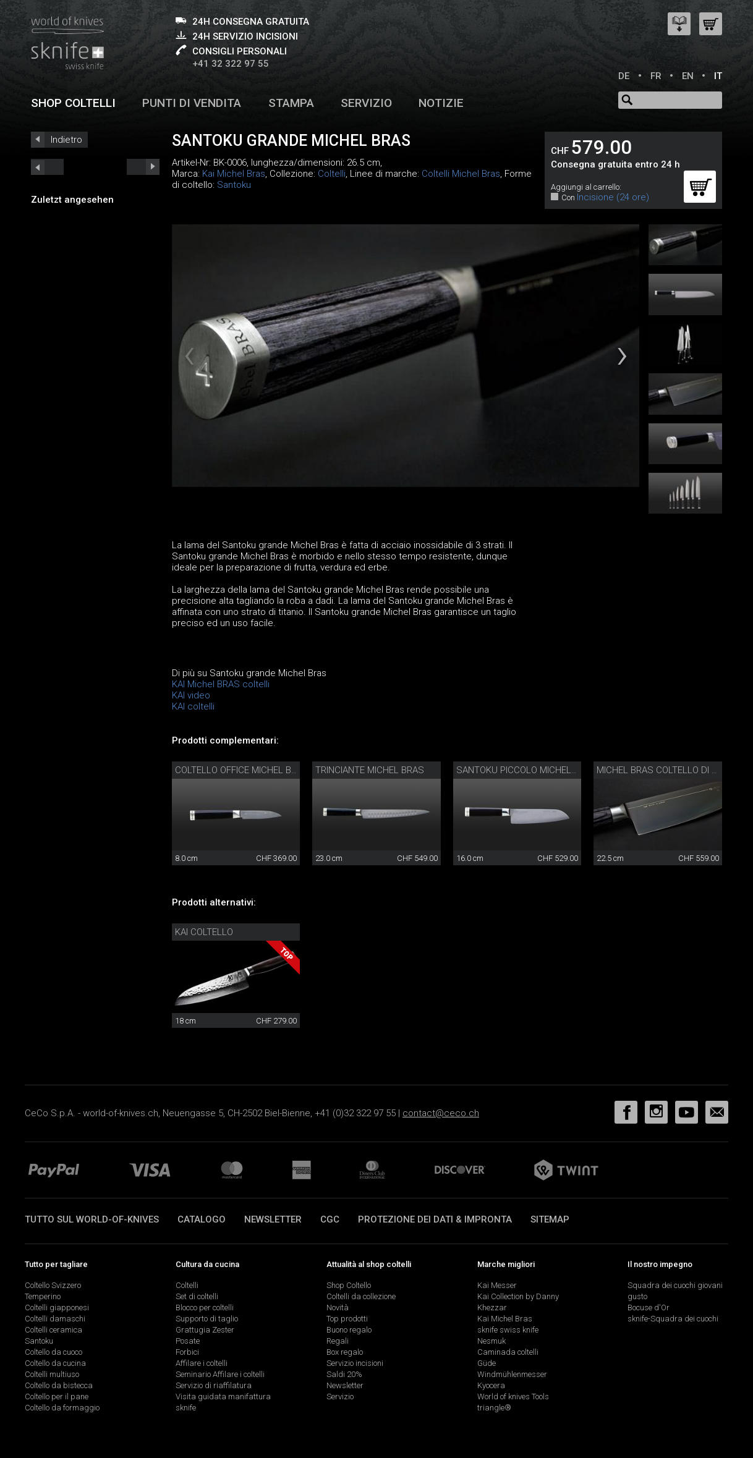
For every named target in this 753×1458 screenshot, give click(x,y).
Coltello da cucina (55, 1363)
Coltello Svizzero (53, 1285)
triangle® (494, 1407)
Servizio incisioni (354, 1363)
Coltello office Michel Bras (241, 770)
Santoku (234, 184)
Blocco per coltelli (205, 1307)
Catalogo (201, 1219)
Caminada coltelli (507, 1352)
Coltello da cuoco (53, 1352)
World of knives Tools (513, 1396)
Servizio (366, 103)
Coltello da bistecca (59, 1385)
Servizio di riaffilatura (214, 1385)
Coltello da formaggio (62, 1407)
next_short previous (47, 167)
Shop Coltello (348, 1285)
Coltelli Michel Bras (461, 173)
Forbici (187, 1352)
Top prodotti (347, 1318)
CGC (329, 1219)
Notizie (441, 103)
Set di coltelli (197, 1296)
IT (718, 76)
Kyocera (491, 1385)
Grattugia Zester (205, 1329)
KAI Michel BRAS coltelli (221, 684)
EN (688, 76)
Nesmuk (491, 1341)
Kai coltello (204, 932)
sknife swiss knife (507, 1329)
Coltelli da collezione (361, 1296)
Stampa (291, 103)
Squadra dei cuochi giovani (675, 1285)
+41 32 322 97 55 (230, 63)
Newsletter (273, 1219)
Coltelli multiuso (52, 1374)
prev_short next (143, 167)
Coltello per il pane (56, 1396)
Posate (188, 1341)
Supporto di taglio (207, 1318)
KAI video (191, 695)
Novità (337, 1307)
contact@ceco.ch (440, 1113)
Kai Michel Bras (233, 173)
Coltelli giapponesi (57, 1307)
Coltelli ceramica (53, 1329)
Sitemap (549, 1219)
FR (656, 76)
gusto (637, 1296)
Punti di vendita (191, 103)
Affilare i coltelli (202, 1363)
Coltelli (332, 173)
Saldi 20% (344, 1374)
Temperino (43, 1296)
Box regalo (344, 1352)
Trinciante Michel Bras (369, 770)
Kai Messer (497, 1285)
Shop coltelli (73, 103)
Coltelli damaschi (55, 1318)
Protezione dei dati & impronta (435, 1219)
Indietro (66, 139)
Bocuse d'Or (649, 1307)
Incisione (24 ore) (613, 197)
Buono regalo (349, 1329)
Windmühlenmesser (512, 1374)
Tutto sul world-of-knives (92, 1219)
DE (623, 76)
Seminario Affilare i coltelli (220, 1374)
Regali (337, 1341)
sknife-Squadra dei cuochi (673, 1318)
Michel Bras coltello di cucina (670, 770)
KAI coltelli (193, 706)
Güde (486, 1363)
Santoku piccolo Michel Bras (526, 770)
